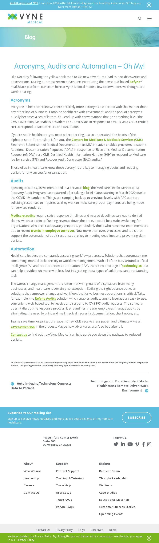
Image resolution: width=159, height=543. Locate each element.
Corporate (97, 530)
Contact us (19, 334)
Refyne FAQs (65, 507)
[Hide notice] (149, 4)
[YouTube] (130, 444)
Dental (113, 530)
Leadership (31, 478)
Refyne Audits (45, 299)
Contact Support (67, 471)
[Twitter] (115, 444)
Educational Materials (114, 500)
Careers (29, 485)
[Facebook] (143, 444)
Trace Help (63, 485)
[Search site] (140, 18)
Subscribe (137, 417)
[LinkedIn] (123, 444)
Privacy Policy (64, 530)
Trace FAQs (64, 500)
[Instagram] (149, 444)
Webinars (105, 485)
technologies (132, 266)
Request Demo (109, 471)
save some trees (23, 326)
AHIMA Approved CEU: (24, 3)
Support (62, 464)
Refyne (135, 82)
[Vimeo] (137, 444)
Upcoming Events (111, 514)
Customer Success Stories (117, 507)
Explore (104, 464)
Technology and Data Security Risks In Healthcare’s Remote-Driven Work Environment (119, 386)
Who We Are (32, 471)
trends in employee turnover (52, 231)
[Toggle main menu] (149, 18)
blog (86, 188)
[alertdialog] (79, 5)
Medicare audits (23, 216)
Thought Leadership (113, 478)
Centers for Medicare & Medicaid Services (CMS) (107, 140)
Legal (81, 530)
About (28, 464)
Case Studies (108, 492)
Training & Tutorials (70, 478)
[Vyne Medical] (25, 18)
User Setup (63, 492)
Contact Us (31, 492)
